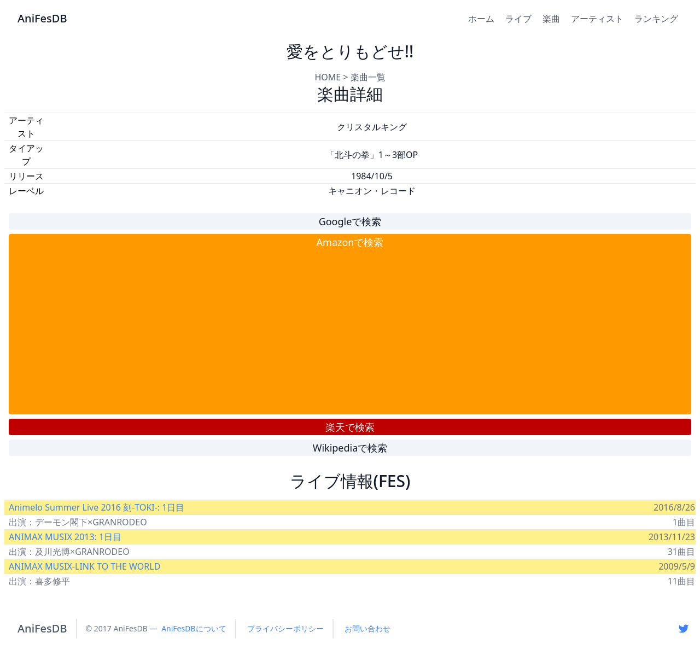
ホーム (481, 19)
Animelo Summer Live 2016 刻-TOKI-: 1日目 (96, 507)
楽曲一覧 (368, 77)
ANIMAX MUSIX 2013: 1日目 (65, 537)
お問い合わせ (367, 628)
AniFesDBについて (193, 628)
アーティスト (597, 19)
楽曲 (551, 19)
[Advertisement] (350, 331)
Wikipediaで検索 (350, 447)
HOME (327, 77)
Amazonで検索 (350, 242)
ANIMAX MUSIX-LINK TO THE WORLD (84, 566)
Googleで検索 (350, 221)
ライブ (518, 19)
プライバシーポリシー (285, 628)
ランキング (656, 19)
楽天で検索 (350, 427)
